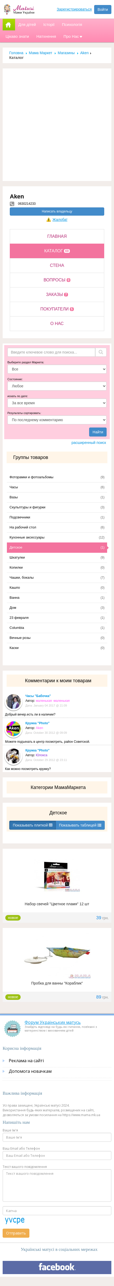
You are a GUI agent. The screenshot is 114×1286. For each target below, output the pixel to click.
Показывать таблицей (80, 825)
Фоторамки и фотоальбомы (31, 477)
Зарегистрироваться (74, 9)
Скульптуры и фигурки (27, 507)
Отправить (16, 1233)
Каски (14, 648)
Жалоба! (59, 219)
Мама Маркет (40, 53)
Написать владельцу (57, 211)
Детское (16, 547)
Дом (13, 608)
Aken (84, 53)
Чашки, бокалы (22, 577)
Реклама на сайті (26, 1060)
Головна (16, 53)
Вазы (14, 497)
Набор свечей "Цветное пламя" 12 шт (57, 904)
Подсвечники (20, 517)
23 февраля (19, 618)
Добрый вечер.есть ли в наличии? (30, 714)
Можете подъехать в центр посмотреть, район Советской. (47, 742)
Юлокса (41, 755)
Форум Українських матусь (53, 1022)
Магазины (66, 53)
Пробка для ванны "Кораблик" (57, 983)
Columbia (17, 628)
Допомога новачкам (30, 1071)
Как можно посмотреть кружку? (28, 769)
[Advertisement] (55, 125)
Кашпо (15, 587)
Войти (103, 9)
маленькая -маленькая (53, 701)
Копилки (16, 567)
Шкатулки (17, 557)
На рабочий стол (23, 527)
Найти (98, 432)
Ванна (15, 598)
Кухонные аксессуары (27, 537)
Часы (14, 487)
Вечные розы (20, 638)
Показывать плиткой (32, 825)
